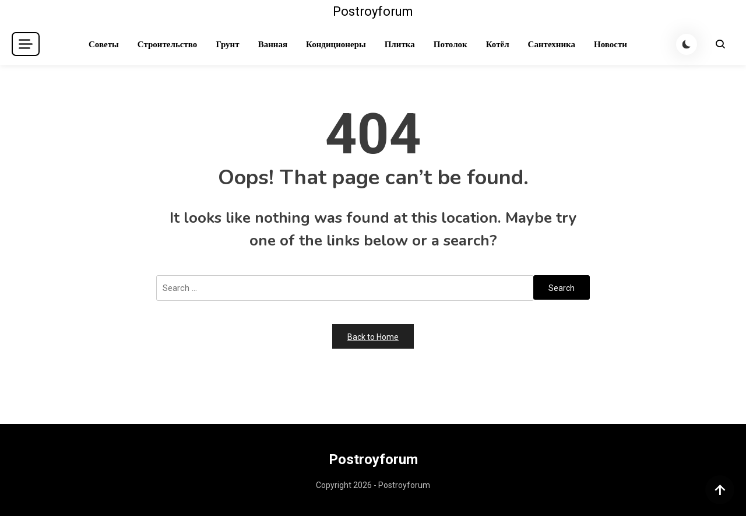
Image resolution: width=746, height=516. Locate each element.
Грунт (227, 44)
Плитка (400, 44)
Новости (610, 44)
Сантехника (551, 44)
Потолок (450, 44)
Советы (104, 44)
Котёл (497, 44)
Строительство (168, 44)
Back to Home (373, 337)
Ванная (272, 44)
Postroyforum (373, 11)
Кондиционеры (336, 44)
